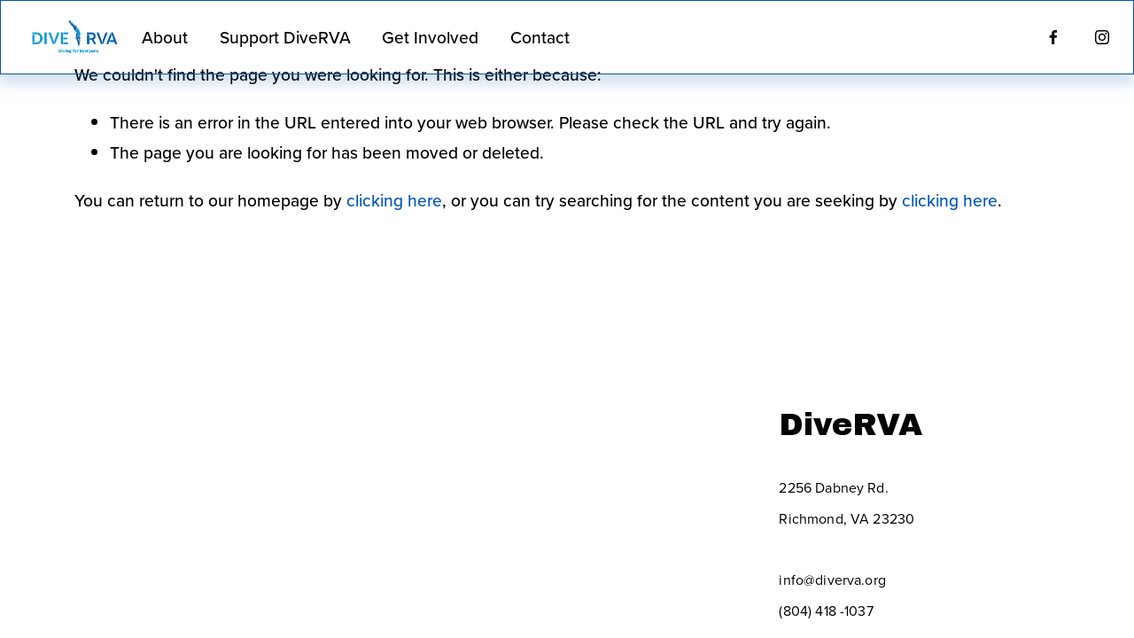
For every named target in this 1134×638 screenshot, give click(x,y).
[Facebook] (1053, 37)
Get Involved (430, 37)
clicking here (394, 200)
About (165, 37)
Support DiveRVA (285, 37)
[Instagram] (1102, 37)
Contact (540, 37)
